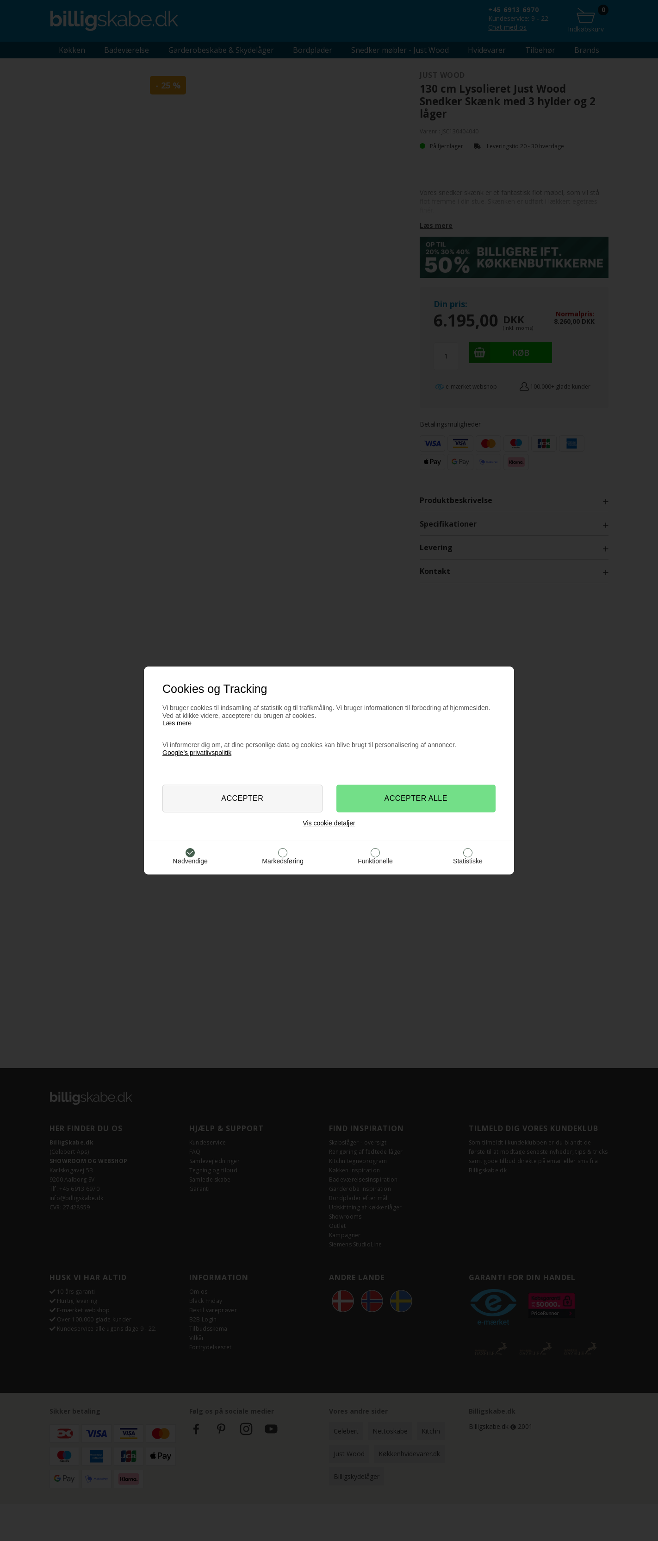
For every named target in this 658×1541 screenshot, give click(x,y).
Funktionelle (375, 861)
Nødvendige (190, 861)
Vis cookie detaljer (329, 823)
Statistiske (468, 861)
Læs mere (177, 723)
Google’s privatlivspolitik (196, 752)
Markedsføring (282, 861)
